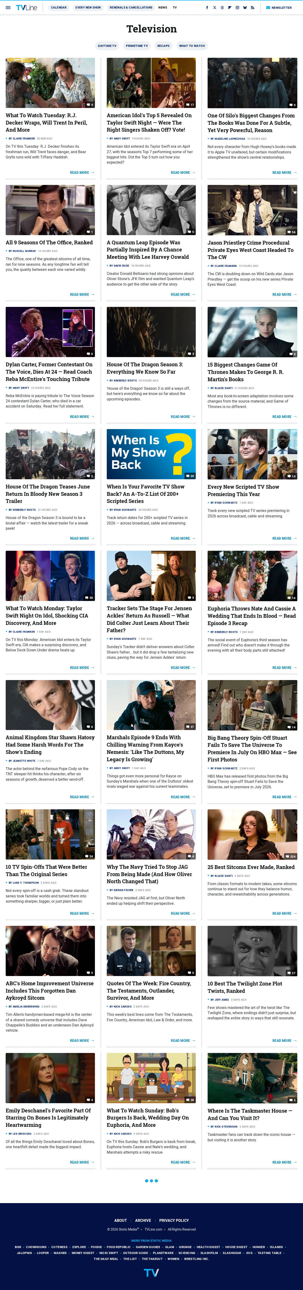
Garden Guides (148, 1247)
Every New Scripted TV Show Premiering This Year (243, 490)
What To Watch (192, 46)
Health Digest (208, 1247)
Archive (143, 1220)
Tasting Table (269, 1253)
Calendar (59, 7)
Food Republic (119, 1247)
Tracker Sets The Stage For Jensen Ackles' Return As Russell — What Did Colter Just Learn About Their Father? (149, 619)
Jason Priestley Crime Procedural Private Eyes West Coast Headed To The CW (251, 250)
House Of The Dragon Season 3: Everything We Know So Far (145, 368)
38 (192, 1099)
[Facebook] (207, 7)
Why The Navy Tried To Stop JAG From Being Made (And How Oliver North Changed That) (149, 874)
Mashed (60, 1253)
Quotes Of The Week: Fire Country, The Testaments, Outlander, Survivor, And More (149, 991)
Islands (276, 1247)
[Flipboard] (230, 7)
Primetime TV (137, 46)
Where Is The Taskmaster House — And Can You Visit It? (250, 1114)
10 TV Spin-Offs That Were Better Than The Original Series (46, 870)
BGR (18, 1247)
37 (192, 727)
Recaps (163, 46)
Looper (43, 1253)
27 (293, 973)
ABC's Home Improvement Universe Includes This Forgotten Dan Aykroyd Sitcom (50, 991)
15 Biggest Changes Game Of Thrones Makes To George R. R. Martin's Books (246, 372)
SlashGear (232, 1253)
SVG (249, 1253)
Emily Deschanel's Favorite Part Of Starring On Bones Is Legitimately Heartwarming (48, 1118)
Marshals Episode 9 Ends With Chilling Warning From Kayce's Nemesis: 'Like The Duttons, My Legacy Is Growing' (145, 748)
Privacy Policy (174, 1220)
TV (175, 7)
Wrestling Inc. (196, 1259)
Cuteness (59, 1247)
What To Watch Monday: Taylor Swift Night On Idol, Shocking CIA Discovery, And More (47, 616)
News (162, 7)
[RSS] (252, 7)
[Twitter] (215, 7)
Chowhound (36, 1247)
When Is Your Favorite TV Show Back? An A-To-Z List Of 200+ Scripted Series (146, 494)
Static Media (128, 1229)
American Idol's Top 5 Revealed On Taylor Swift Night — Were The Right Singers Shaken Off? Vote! (149, 123)
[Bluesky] (245, 7)
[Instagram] (237, 7)
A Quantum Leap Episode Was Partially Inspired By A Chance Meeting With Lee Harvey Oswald (148, 250)
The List (130, 1259)
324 (292, 856)
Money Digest (83, 1253)
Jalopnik (24, 1253)
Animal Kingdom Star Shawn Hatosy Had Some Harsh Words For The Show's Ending (50, 745)
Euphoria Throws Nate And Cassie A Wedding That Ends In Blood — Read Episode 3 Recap (252, 616)
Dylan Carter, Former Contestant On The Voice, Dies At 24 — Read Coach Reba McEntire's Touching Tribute (49, 372)
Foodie (96, 1247)
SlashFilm (209, 1253)
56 (293, 232)
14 (293, 476)
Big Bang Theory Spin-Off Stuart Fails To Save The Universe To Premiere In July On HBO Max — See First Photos (252, 748)
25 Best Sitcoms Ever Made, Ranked (251, 867)
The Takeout (152, 1259)
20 (192, 476)
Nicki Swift (108, 1253)
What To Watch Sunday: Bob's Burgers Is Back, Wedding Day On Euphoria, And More (148, 1118)
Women (173, 1259)
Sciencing (187, 1253)
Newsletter (279, 7)
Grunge (185, 1247)
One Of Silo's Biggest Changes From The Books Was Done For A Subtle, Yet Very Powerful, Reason (251, 123)
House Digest (236, 1247)
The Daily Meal (106, 1259)
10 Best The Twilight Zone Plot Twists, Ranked (245, 987)
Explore (79, 1247)
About (120, 1220)
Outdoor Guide (135, 1253)
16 (293, 598)
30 (91, 598)
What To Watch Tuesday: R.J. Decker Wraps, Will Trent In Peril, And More (46, 123)
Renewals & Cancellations (131, 7)
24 (91, 856)
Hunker (259, 1247)
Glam (169, 1247)
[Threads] (222, 7)
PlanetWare (163, 1253)
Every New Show (88, 7)
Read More (79, 172)
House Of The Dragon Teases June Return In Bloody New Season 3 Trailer (48, 494)
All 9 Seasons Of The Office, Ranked (49, 242)
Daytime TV (107, 46)
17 (192, 105)
